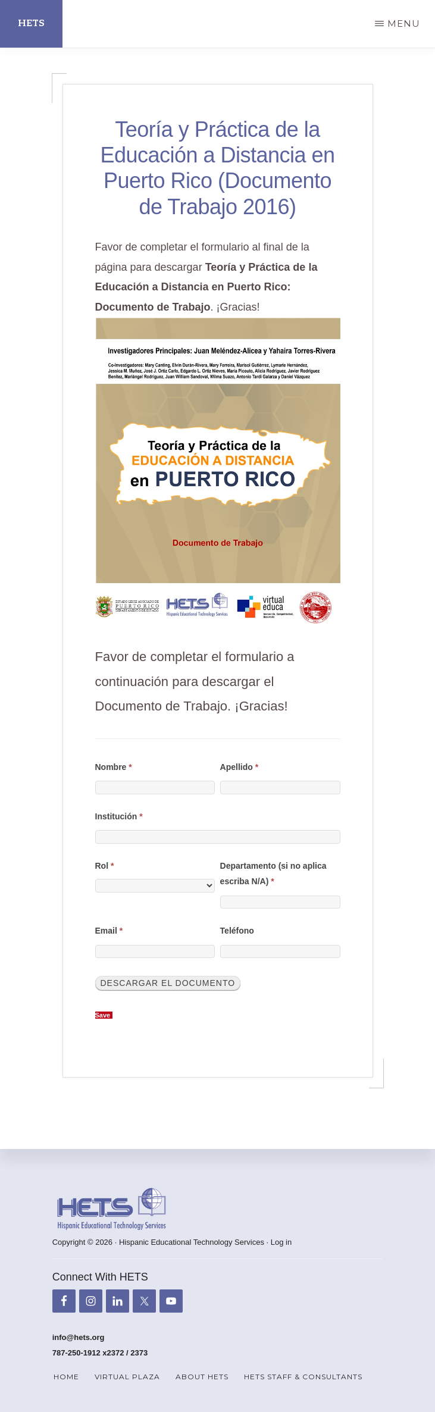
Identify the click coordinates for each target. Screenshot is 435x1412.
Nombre (113, 767)
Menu (403, 23)
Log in (281, 1242)
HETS (31, 23)
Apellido (239, 767)
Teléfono (237, 930)
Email (109, 930)
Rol (104, 866)
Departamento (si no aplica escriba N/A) (273, 873)
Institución (119, 816)
